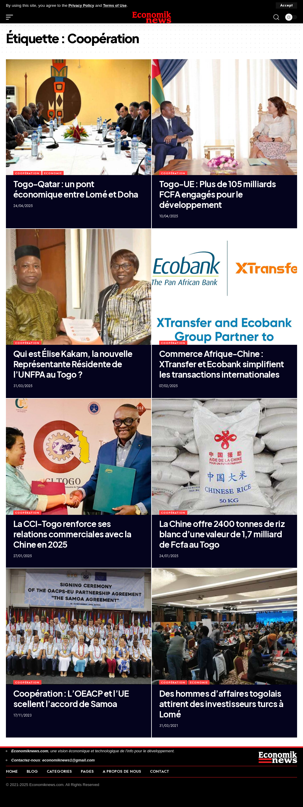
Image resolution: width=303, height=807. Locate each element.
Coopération (27, 173)
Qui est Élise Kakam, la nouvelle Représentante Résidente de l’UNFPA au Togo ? (73, 363)
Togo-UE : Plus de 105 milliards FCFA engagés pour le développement (217, 194)
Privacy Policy (82, 5)
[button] (286, 5)
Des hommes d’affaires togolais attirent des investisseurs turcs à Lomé (221, 703)
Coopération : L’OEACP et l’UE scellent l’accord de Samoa (71, 698)
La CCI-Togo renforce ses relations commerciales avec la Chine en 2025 (72, 533)
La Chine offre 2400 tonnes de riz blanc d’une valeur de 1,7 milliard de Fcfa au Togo (222, 533)
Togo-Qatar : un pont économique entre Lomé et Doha (75, 189)
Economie (53, 173)
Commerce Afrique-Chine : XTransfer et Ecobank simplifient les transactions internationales (221, 363)
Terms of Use (117, 5)
